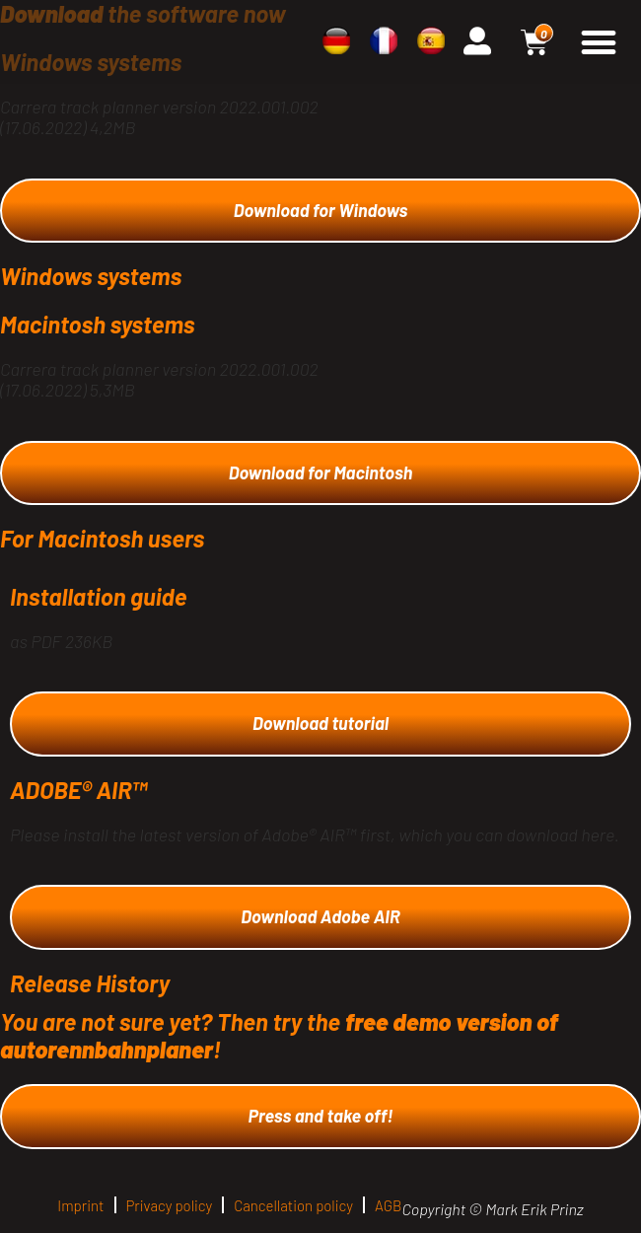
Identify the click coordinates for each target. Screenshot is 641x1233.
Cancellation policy (293, 1205)
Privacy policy (169, 1205)
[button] (598, 42)
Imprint (80, 1205)
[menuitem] (336, 41)
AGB (388, 1205)
